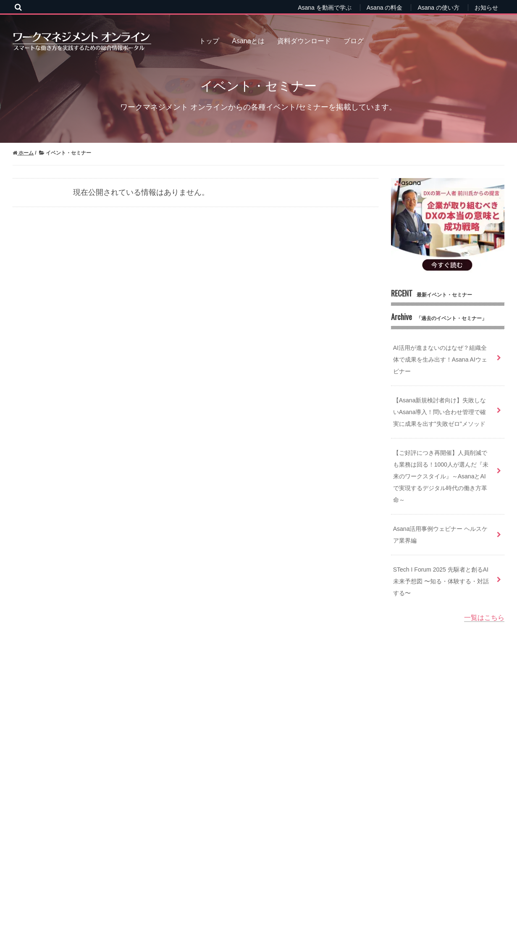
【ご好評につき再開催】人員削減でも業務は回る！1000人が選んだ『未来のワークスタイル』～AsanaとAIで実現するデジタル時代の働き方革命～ (440, 476)
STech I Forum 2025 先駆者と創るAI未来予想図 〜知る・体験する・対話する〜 (441, 581)
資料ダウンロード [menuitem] (304, 41)
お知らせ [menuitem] (486, 7)
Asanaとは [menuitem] (248, 41)
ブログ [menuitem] (354, 41)
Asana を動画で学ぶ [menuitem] (325, 7)
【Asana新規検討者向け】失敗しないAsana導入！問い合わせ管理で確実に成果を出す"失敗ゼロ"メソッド (439, 412)
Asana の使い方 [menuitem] (438, 7)
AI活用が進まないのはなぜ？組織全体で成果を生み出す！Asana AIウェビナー (440, 359)
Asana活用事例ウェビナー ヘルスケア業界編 (440, 534)
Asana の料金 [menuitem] (385, 7)
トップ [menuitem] (209, 41)
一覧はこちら (484, 617)
